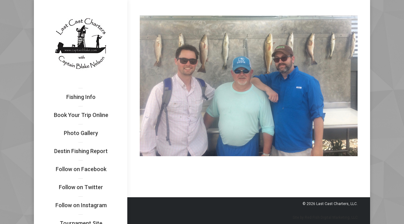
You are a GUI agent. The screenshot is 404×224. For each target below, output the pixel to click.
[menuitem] (81, 97)
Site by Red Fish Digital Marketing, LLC (325, 217)
